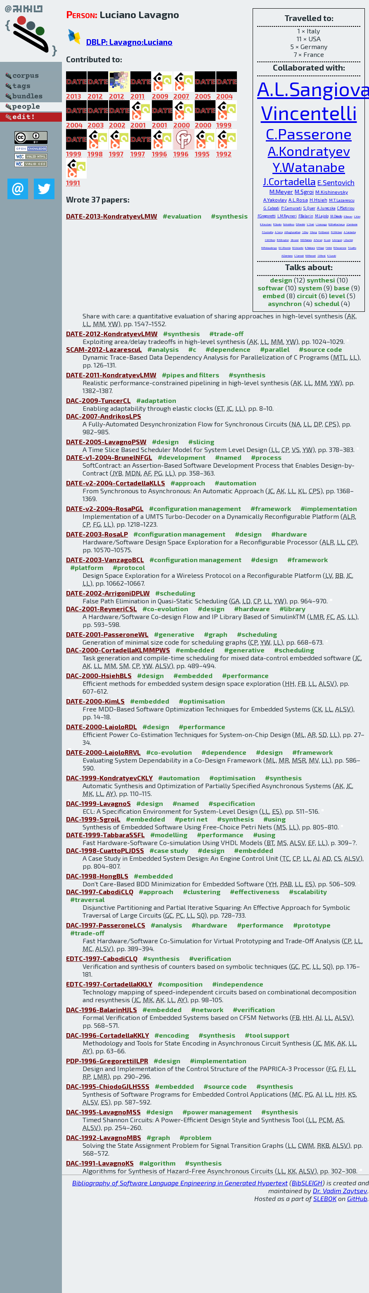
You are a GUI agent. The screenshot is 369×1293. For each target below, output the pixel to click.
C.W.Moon (270, 239)
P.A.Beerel (324, 232)
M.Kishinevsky (331, 192)
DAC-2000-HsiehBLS (99, 675)
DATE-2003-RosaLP (97, 534)
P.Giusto (277, 224)
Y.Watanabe (308, 167)
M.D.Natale (306, 239)
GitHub (357, 1198)
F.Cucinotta (267, 232)
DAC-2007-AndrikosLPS (103, 416)
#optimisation (202, 701)
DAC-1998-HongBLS (97, 876)
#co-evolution (165, 608)
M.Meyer (281, 191)
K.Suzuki (331, 255)
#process (266, 457)
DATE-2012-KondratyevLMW (112, 333)
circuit (307, 295)
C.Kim (357, 216)
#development (182, 457)
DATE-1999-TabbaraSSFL (105, 834)
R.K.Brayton (283, 239)
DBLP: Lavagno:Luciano (129, 42)
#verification (210, 958)
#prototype (312, 925)
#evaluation (182, 216)
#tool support (267, 1035)
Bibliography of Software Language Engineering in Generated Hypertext (180, 1183)
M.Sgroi (304, 191)
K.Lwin (327, 239)
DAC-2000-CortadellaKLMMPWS (118, 650)
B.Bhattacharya (337, 224)
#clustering (201, 891)
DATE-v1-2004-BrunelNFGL (109, 457)
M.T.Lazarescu (342, 200)
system (310, 288)
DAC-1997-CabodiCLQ (99, 891)
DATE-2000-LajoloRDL (101, 726)
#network (207, 1009)
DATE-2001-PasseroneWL (107, 634)
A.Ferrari (318, 239)
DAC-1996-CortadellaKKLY (107, 1035)
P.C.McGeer (336, 232)
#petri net (191, 819)
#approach (187, 483)
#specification (231, 803)
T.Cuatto (352, 247)
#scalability (308, 891)
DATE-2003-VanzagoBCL (105, 559)
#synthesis (229, 216)
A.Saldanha (350, 232)
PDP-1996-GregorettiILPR (107, 1061)
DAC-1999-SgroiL (93, 819)
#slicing (201, 441)
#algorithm (157, 1163)
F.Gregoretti (267, 216)
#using (274, 819)
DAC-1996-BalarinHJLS (101, 1009)
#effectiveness (254, 891)
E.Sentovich (336, 182)
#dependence (228, 349)
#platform (86, 567)
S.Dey (305, 232)
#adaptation (156, 400)
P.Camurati (291, 207)
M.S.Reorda (285, 247)
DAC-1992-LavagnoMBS (103, 1137)
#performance (245, 675)
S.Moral (321, 255)
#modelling (168, 834)
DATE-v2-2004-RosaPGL (105, 508)
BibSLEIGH (307, 1183)
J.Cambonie (351, 224)
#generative (174, 634)
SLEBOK (324, 1198)
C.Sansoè (299, 255)
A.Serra (279, 232)
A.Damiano (287, 255)
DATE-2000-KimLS (95, 701)
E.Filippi (320, 247)
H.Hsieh (318, 200)
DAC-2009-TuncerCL (98, 400)
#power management (217, 1112)
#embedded (195, 650)
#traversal (87, 899)
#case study (168, 850)
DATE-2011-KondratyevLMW (111, 375)
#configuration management (195, 508)
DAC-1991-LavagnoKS (100, 1163)
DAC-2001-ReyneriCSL (101, 608)
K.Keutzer (266, 224)
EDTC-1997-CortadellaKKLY (109, 984)
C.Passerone (309, 133)
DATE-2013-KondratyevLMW (111, 216)
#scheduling (175, 593)
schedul (326, 303)
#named (228, 457)
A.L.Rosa (298, 200)
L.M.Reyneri (287, 216)
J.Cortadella (289, 181)
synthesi (321, 280)
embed (274, 295)
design (281, 280)
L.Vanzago (321, 224)
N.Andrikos (288, 224)
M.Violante (297, 247)
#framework (271, 508)
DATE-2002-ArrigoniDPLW (108, 593)
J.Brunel (295, 239)
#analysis (163, 349)
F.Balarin (305, 216)
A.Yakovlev (275, 200)
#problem (195, 1137)
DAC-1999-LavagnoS (98, 803)
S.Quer (309, 207)
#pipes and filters (190, 375)
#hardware (289, 534)
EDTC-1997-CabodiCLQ (101, 958)
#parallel (274, 349)
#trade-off (226, 333)
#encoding (171, 1035)
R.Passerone (340, 247)
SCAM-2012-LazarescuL (104, 349)
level (337, 295)
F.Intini (329, 247)
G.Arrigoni (337, 239)
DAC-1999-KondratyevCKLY (109, 778)
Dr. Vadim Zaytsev (340, 1190)
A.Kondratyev (309, 150)
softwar (271, 288)
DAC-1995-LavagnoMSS (103, 1112)
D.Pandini (300, 224)
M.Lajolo (322, 216)
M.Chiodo (336, 216)
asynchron (285, 303)
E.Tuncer (348, 216)
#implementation (328, 508)
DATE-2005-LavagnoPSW (106, 441)
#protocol (129, 567)
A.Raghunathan (292, 232)
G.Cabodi (271, 207)
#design (165, 441)
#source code (320, 349)
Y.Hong (313, 232)
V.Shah (310, 224)
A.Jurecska (326, 208)
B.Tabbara (310, 247)
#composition (180, 984)
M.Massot (310, 255)
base (342, 288)
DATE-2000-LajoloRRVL (103, 752)
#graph (215, 634)
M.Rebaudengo (269, 247)
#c (192, 349)
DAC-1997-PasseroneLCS (105, 925)
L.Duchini (348, 239)
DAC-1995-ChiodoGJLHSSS (107, 1086)
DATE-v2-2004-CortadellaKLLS (115, 483)
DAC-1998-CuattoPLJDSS (105, 850)
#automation (235, 483)
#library (292, 608)
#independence (237, 984)
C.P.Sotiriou (346, 208)
